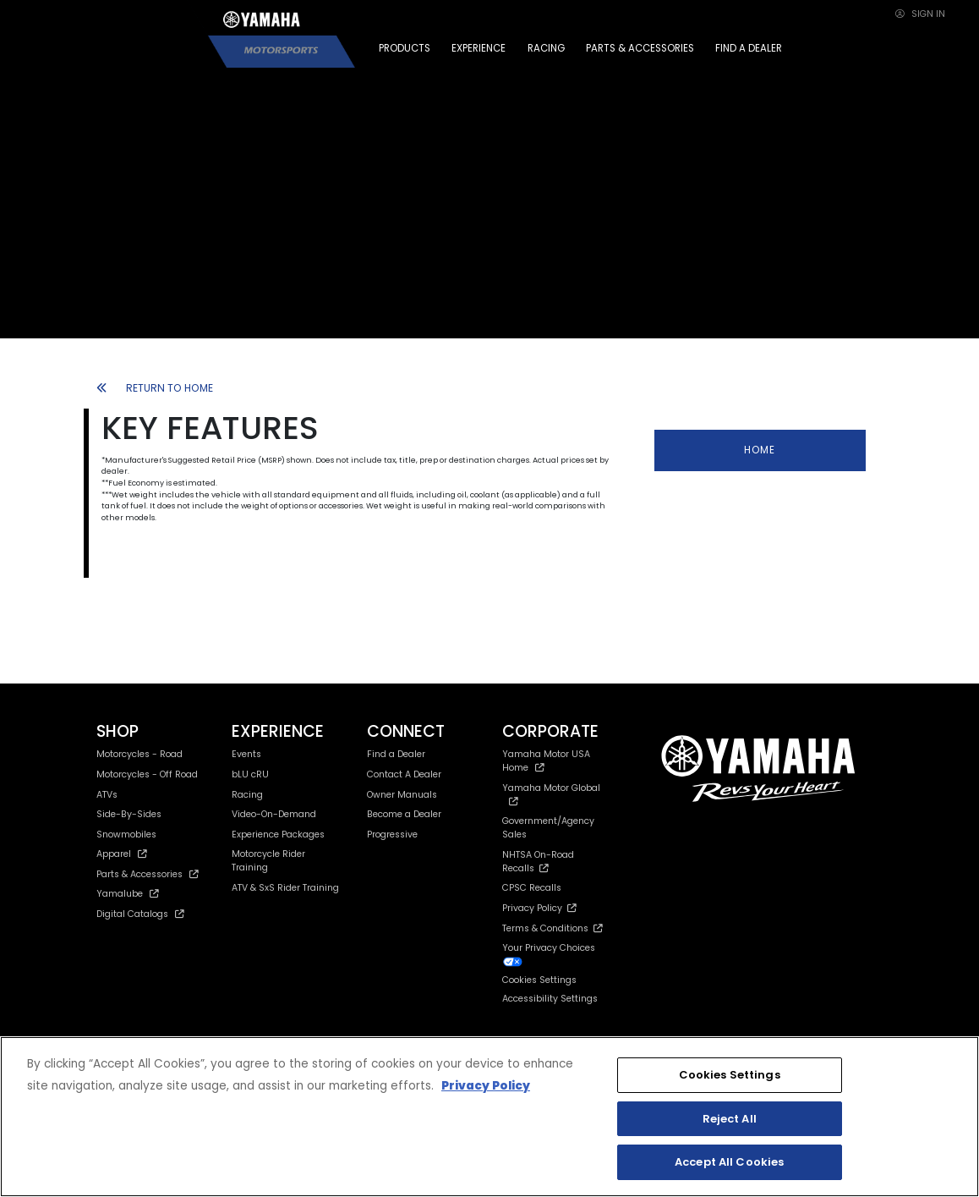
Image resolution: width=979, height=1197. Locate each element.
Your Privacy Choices (548, 954)
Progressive (392, 834)
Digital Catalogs (140, 914)
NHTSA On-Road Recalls (538, 861)
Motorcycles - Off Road (147, 774)
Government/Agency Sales (548, 828)
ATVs (107, 794)
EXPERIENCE (478, 48)
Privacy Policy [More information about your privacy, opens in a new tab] (485, 1086)
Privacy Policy (539, 908)
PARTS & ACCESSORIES (640, 48)
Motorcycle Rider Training (268, 861)
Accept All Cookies (729, 1162)
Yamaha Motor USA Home (546, 761)
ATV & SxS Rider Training (285, 887)
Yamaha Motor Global (551, 794)
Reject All (730, 1119)
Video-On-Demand (274, 814)
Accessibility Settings (550, 998)
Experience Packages (278, 834)
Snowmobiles (126, 834)
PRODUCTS (404, 48)
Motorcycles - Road (139, 754)
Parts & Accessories (147, 874)
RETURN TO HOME (154, 388)
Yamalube (127, 893)
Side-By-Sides (128, 814)
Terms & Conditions (552, 928)
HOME (759, 450)
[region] (489, 1116)
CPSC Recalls (531, 887)
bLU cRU (250, 774)
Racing (247, 794)
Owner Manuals (402, 794)
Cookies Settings (539, 980)
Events (246, 754)
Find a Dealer (396, 754)
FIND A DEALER (748, 48)
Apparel (121, 854)
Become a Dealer (404, 814)
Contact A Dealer (404, 774)
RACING (546, 48)
